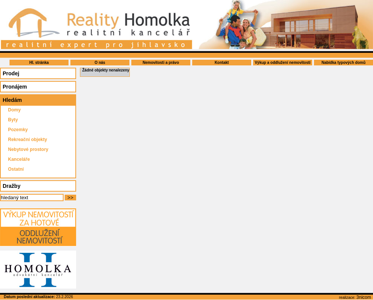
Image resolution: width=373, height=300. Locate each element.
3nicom (363, 297)
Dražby (12, 186)
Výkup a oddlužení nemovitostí (283, 62)
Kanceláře (19, 159)
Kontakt (222, 62)
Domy (14, 110)
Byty (13, 119)
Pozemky (18, 129)
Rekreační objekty (27, 139)
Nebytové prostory (28, 149)
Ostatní (16, 169)
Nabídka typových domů (344, 62)
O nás (100, 62)
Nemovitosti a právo (161, 62)
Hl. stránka (39, 62)
